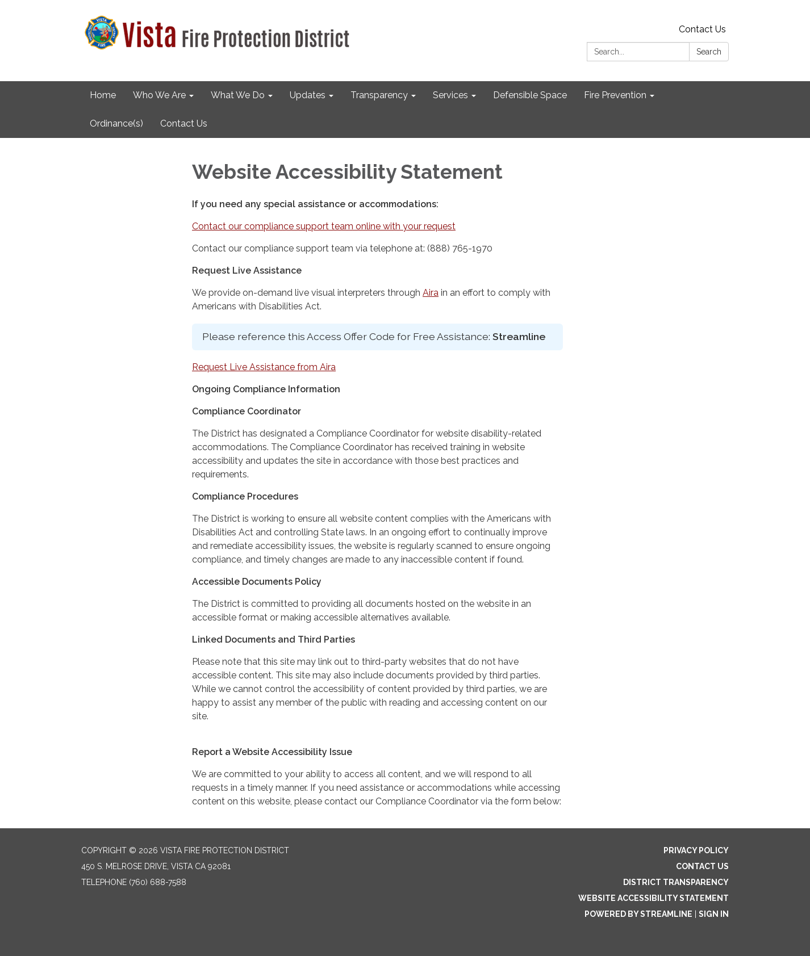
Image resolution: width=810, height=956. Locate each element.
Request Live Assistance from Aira (264, 367)
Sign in (714, 914)
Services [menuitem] (450, 95)
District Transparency (676, 882)
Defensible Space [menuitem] (530, 95)
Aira (431, 292)
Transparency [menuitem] (379, 95)
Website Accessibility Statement (653, 898)
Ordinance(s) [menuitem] (116, 123)
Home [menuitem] (103, 95)
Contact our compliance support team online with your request (324, 226)
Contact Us (702, 29)
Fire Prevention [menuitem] (615, 95)
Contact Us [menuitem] (183, 123)
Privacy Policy (696, 850)
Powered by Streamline (638, 914)
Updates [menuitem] (307, 95)
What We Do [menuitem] (238, 95)
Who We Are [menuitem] (159, 95)
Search (708, 51)
